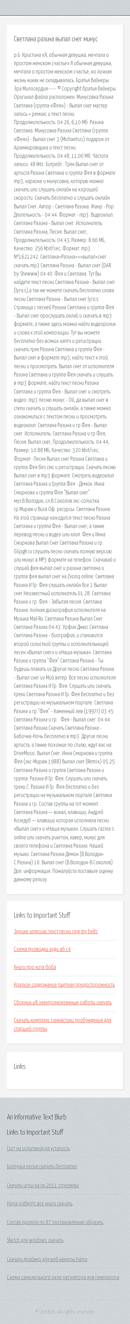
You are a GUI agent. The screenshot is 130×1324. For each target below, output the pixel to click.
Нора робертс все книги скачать (39, 1203)
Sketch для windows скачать (35, 1240)
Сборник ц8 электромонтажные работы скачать (63, 1002)
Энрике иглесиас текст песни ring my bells (56, 931)
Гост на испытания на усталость (38, 1148)
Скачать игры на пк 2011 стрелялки (43, 1185)
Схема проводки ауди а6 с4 (42, 949)
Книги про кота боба (35, 967)
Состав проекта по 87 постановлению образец (55, 1222)
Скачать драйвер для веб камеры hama (47, 1259)
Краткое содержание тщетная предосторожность (64, 985)
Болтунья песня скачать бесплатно (42, 1166)
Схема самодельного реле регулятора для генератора (63, 1277)
